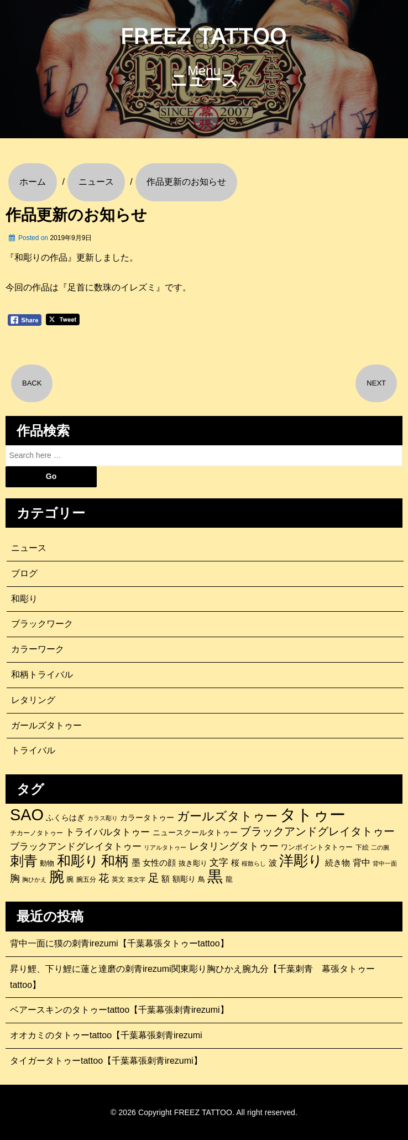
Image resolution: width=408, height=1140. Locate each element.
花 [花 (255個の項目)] (103, 878)
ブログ (24, 573)
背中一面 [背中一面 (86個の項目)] (385, 863)
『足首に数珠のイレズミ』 (112, 287)
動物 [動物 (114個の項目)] (47, 863)
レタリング (33, 700)
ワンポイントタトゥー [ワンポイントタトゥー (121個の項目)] (317, 847)
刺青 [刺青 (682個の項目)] (24, 860)
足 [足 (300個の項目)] (153, 878)
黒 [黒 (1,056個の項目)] (215, 876)
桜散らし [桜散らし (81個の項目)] (254, 863)
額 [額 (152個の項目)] (165, 878)
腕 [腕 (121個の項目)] (70, 879)
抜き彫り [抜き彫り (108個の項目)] (193, 863)
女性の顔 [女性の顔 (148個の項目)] (159, 862)
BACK (31, 383)
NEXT (376, 383)
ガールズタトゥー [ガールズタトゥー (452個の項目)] (227, 816)
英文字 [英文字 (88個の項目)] (136, 879)
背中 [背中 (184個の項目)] (361, 862)
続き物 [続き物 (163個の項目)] (337, 862)
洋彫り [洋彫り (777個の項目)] (301, 860)
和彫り (24, 598)
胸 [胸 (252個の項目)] (15, 878)
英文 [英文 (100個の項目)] (118, 879)
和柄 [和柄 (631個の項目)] (115, 861)
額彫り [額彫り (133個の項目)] (184, 878)
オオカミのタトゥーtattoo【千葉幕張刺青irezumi (106, 1035)
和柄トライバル (42, 674)
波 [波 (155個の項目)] (273, 862)
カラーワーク (37, 649)
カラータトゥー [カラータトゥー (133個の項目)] (147, 817)
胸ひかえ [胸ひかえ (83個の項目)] (34, 879)
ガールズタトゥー (46, 725)
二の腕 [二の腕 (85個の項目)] (380, 847)
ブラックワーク (42, 623)
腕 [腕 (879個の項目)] (56, 876)
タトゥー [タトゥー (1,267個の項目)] (313, 814)
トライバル (33, 750)
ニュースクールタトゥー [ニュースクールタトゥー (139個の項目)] (195, 832)
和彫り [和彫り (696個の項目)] (78, 860)
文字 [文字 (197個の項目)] (219, 862)
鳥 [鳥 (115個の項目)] (201, 879)
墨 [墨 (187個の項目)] (136, 862)
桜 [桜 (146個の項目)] (235, 862)
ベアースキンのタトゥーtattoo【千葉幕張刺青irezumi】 (119, 1009)
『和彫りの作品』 (41, 257)
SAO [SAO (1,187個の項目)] (27, 814)
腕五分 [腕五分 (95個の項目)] (86, 879)
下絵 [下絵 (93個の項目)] (362, 847)
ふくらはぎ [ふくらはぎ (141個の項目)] (65, 817)
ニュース (28, 548)
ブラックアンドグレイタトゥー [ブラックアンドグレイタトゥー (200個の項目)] (76, 846)
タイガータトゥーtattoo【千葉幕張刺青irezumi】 (106, 1060)
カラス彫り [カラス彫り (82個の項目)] (102, 818)
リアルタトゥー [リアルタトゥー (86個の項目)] (165, 847)
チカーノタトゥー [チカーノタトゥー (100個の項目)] (36, 833)
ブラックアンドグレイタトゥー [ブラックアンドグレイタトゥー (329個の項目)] (317, 831)
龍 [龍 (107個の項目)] (229, 879)
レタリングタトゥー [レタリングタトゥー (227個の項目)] (234, 846)
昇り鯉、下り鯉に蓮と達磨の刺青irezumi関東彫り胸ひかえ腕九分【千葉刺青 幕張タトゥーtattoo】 (192, 977)
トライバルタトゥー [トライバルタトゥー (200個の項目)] (107, 832)
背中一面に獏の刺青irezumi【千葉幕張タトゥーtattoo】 (119, 943)
